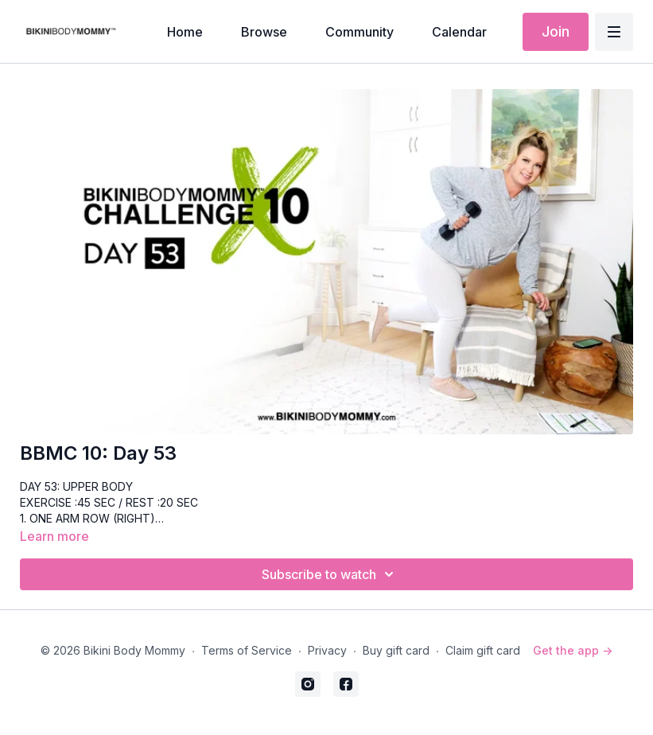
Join (555, 31)
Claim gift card (482, 650)
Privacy (327, 650)
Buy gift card (396, 650)
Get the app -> (572, 650)
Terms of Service (246, 650)
